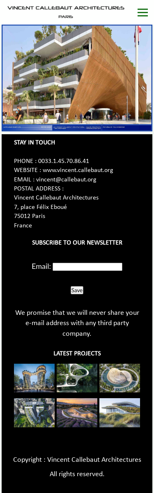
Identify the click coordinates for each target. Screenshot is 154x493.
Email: (41, 266)
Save (77, 290)
